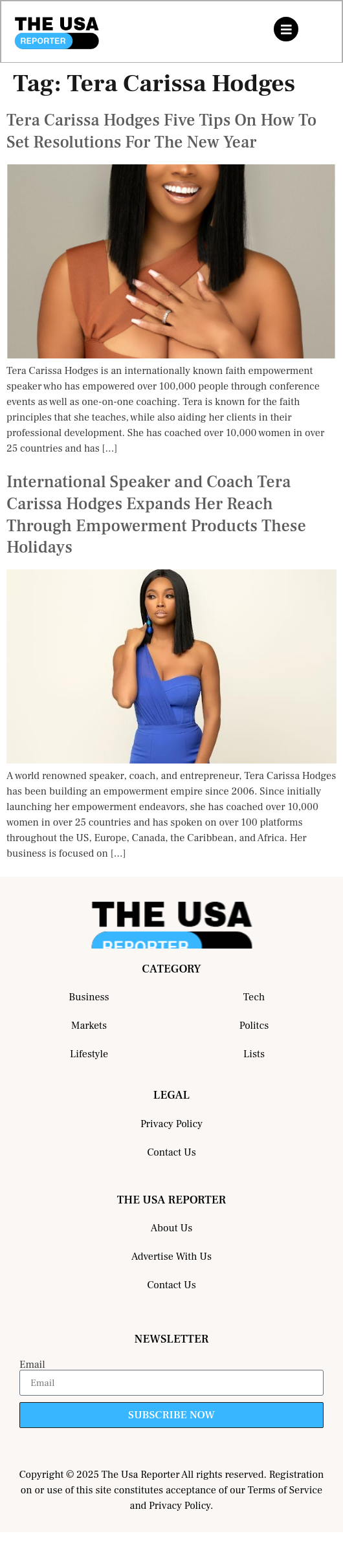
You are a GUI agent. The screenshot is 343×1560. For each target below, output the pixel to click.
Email (32, 1364)
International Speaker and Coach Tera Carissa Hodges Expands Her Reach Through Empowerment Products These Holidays (156, 514)
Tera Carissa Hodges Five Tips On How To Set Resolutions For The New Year (161, 131)
